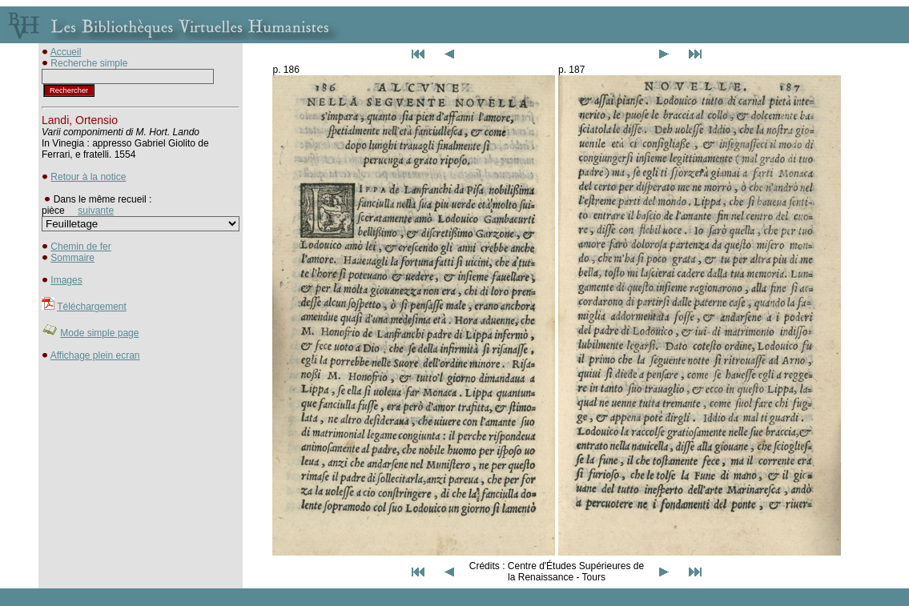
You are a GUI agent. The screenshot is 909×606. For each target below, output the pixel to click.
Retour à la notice (88, 177)
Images (66, 280)
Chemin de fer (80, 246)
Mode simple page (99, 333)
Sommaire (72, 257)
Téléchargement (92, 306)
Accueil (66, 52)
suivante (96, 210)
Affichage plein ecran (95, 355)
